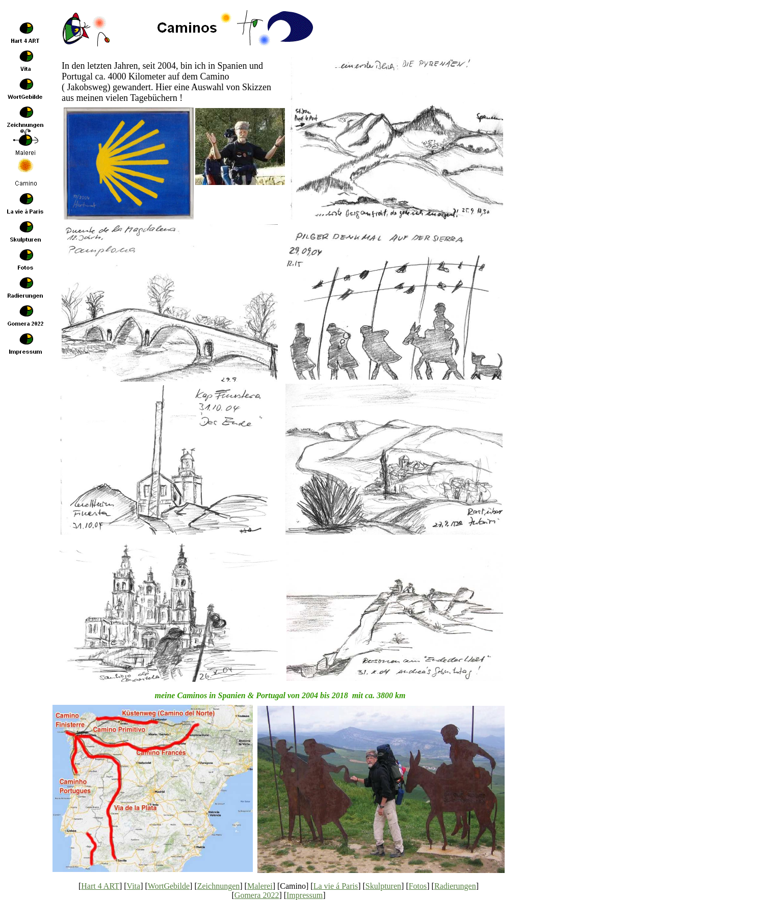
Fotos (418, 886)
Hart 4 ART (100, 886)
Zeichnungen (218, 886)
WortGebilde (169, 886)
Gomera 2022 (256, 895)
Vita (134, 886)
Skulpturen (383, 886)
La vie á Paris (335, 886)
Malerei (260, 886)
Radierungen (455, 886)
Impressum (304, 895)
